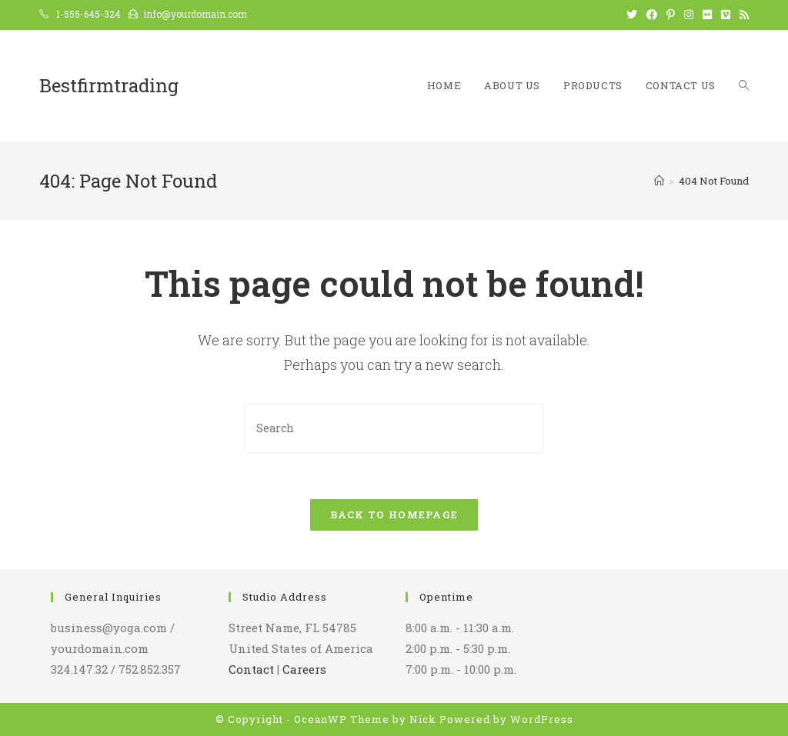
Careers (304, 669)
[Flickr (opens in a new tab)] (707, 14)
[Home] (659, 181)
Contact (251, 669)
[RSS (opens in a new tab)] (742, 14)
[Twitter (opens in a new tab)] (632, 14)
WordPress (541, 719)
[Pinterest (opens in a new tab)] (670, 14)
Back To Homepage (394, 514)
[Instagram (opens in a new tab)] (688, 14)
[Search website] (743, 86)
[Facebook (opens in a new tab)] (652, 14)
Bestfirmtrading (109, 85)
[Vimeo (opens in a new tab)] (725, 14)
